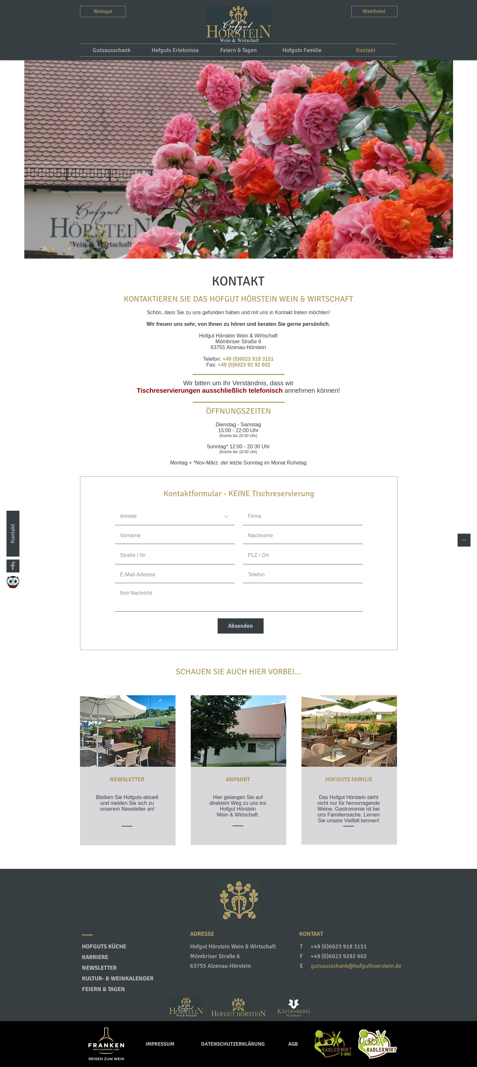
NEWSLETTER (127, 779)
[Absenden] (241, 626)
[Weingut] (103, 11)
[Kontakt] (12, 534)
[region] (127, 770)
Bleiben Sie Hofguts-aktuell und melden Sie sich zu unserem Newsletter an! (127, 803)
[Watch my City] (12, 582)
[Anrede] (175, 516)
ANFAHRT (238, 779)
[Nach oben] (464, 540)
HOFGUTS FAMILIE (348, 779)
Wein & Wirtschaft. (238, 814)
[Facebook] (12, 565)
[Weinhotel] (374, 11)
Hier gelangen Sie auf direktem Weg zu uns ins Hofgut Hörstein (238, 803)
